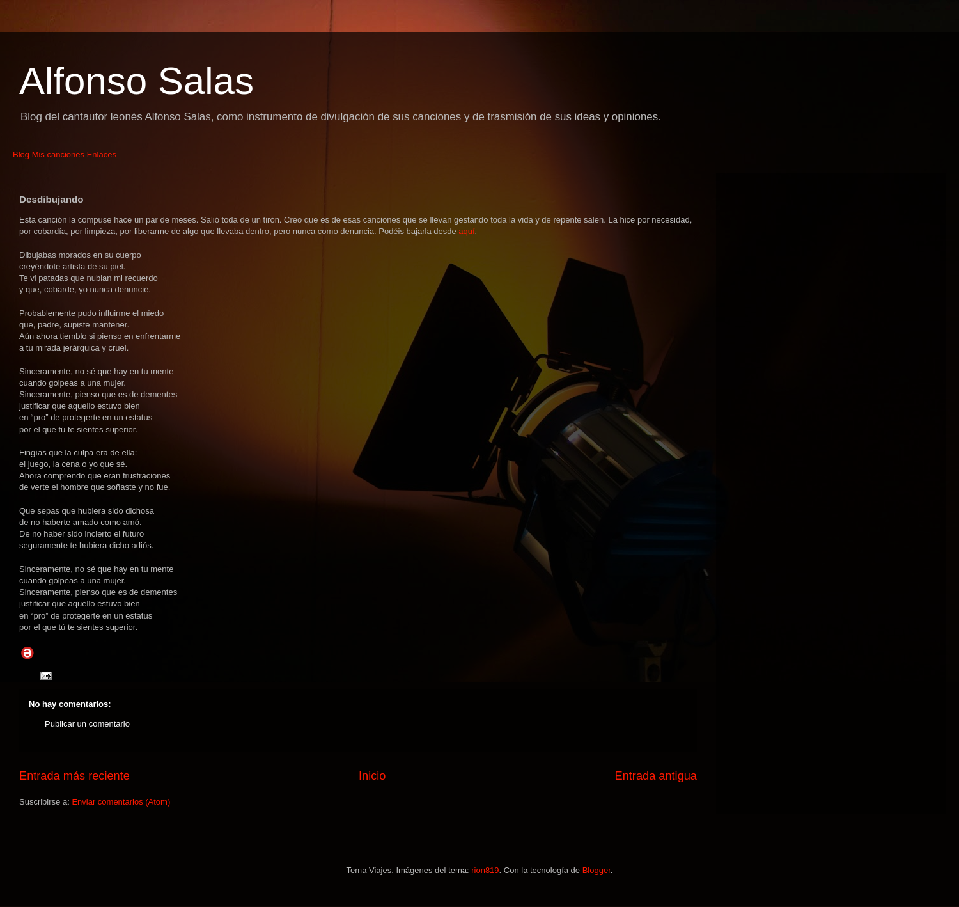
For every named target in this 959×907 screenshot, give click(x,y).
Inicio (372, 775)
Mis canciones (58, 154)
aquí (466, 231)
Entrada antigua (656, 775)
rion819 (485, 870)
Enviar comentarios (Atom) (121, 802)
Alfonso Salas (136, 80)
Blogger (596, 870)
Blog (21, 154)
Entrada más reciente (74, 775)
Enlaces (101, 154)
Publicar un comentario (87, 724)
